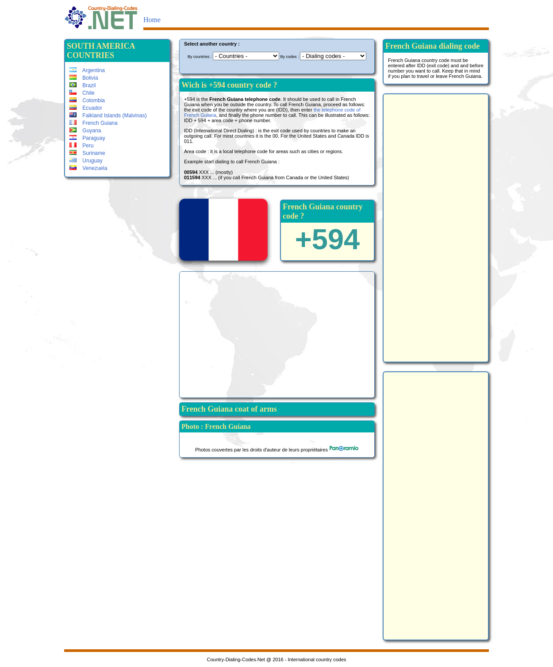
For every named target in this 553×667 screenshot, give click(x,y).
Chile (82, 93)
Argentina (87, 70)
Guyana (85, 130)
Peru (81, 146)
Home (152, 19)
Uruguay (86, 161)
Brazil (82, 85)
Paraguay (87, 138)
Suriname (87, 153)
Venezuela (88, 168)
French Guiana (93, 123)
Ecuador (85, 108)
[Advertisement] (277, 334)
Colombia (87, 100)
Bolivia (83, 78)
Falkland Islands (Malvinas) (108, 115)
